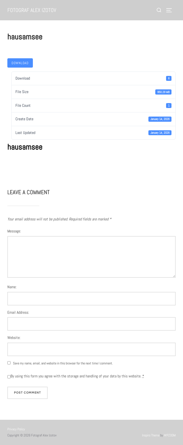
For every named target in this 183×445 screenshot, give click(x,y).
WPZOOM (170, 435)
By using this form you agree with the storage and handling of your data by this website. (77, 376)
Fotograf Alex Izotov (31, 10)
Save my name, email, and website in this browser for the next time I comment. (63, 363)
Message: (14, 231)
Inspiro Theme (150, 435)
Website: (13, 337)
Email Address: (18, 312)
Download (20, 63)
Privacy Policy (16, 429)
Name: (11, 286)
